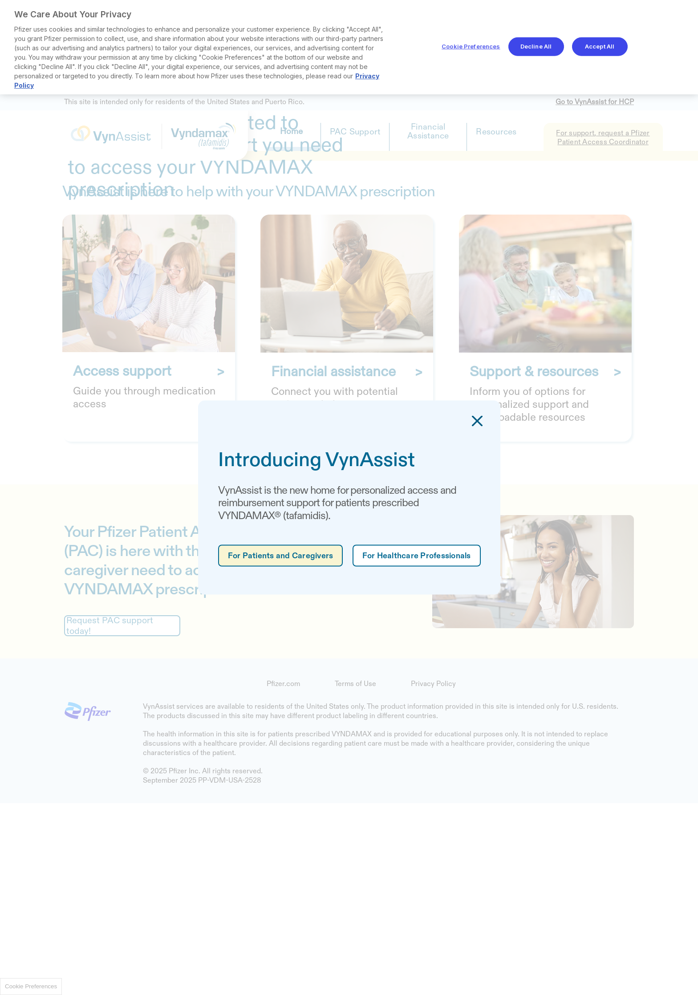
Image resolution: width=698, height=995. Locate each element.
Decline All (536, 46)
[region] (349, 47)
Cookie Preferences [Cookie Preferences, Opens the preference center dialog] (471, 46)
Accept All (599, 46)
